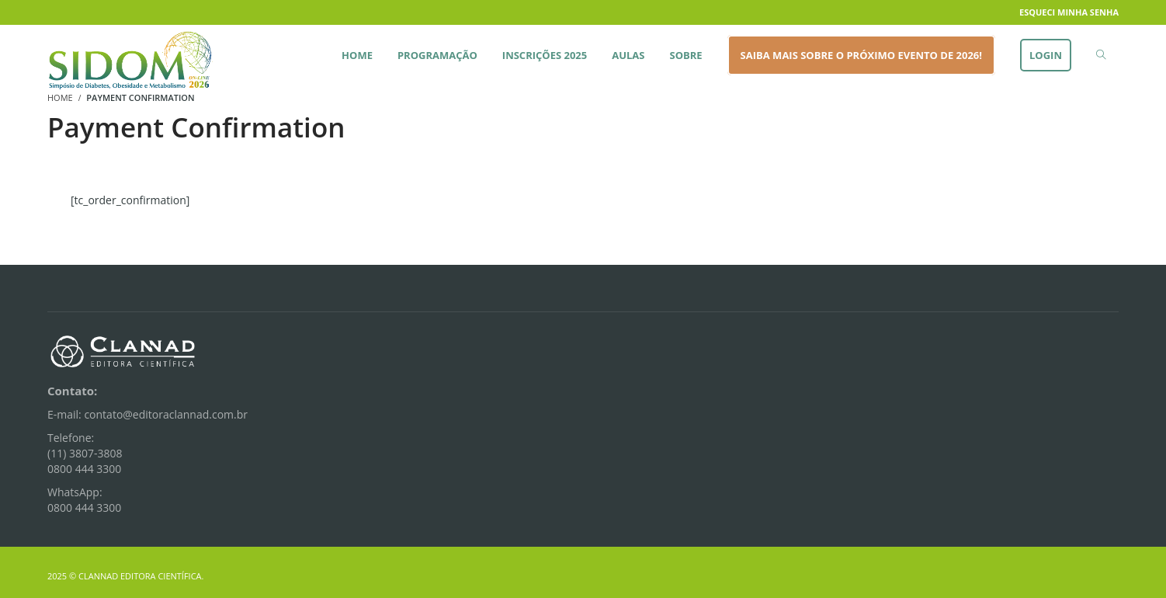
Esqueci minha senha (1069, 12)
